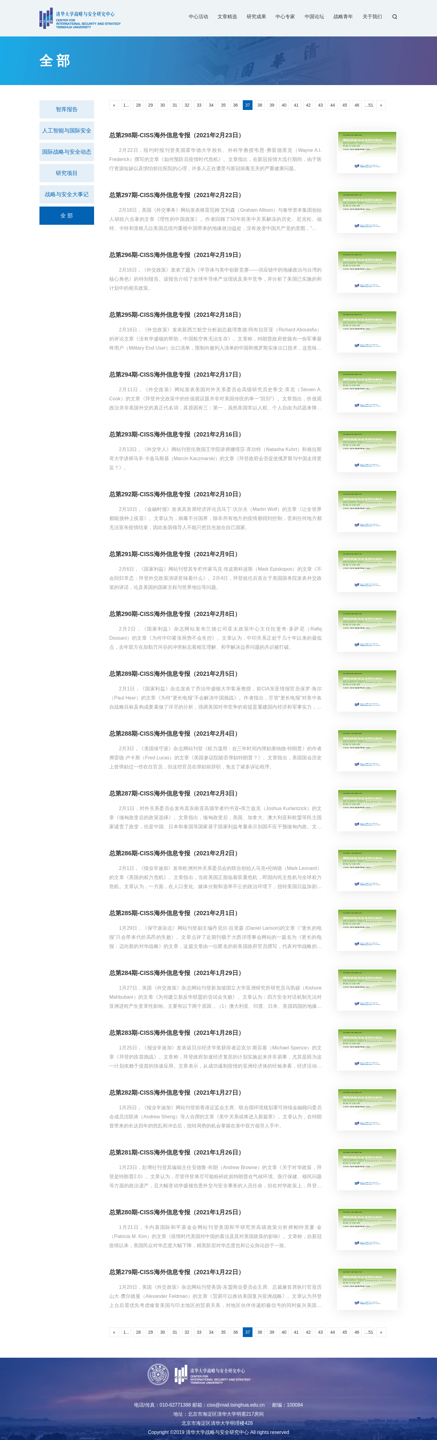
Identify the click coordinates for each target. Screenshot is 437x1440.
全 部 (66, 216)
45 (344, 105)
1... (126, 105)
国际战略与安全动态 (66, 152)
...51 (369, 105)
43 (320, 105)
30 (162, 105)
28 (138, 105)
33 (199, 105)
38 (259, 105)
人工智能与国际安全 (66, 131)
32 (187, 105)
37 (247, 105)
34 (211, 105)
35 (223, 105)
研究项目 (67, 173)
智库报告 (67, 109)
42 (308, 105)
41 (296, 105)
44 (332, 105)
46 (356, 105)
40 (284, 105)
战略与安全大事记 (67, 194)
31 (174, 105)
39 (271, 105)
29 (150, 105)
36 (235, 105)
